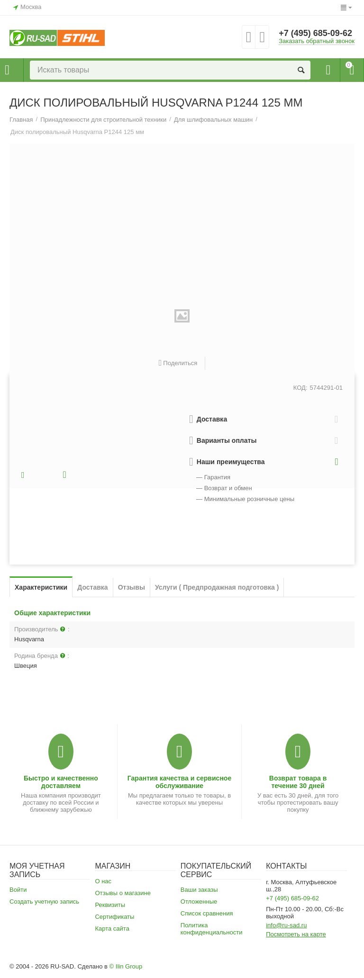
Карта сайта (112, 928)
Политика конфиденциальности (212, 929)
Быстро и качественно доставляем (61, 782)
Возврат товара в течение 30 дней (298, 782)
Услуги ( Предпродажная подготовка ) (217, 587)
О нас (103, 881)
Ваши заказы (199, 889)
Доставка (92, 587)
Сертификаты (114, 916)
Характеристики (41, 587)
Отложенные (199, 901)
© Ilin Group (126, 966)
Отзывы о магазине (123, 893)
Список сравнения (207, 913)
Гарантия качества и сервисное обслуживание (179, 782)
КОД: (300, 387)
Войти (18, 889)
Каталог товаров (7, 70)
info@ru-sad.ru (286, 925)
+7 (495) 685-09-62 (315, 33)
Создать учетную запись (44, 901)
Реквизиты (110, 904)
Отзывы (131, 587)
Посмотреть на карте (296, 934)
